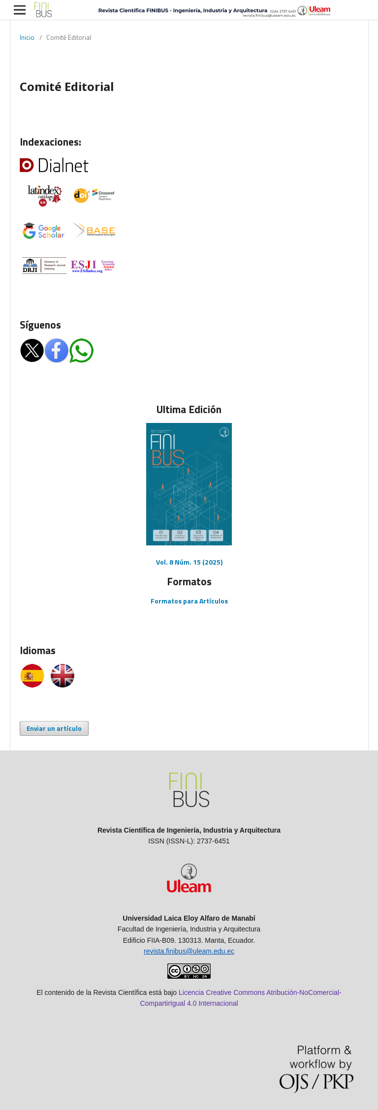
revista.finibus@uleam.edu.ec (189, 951)
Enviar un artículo (54, 728)
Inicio (27, 37)
